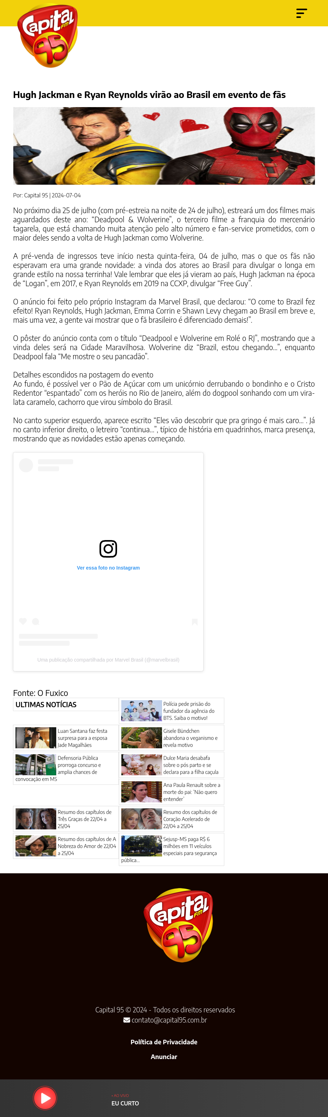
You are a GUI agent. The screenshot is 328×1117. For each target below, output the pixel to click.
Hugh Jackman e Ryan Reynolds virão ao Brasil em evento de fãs (149, 94)
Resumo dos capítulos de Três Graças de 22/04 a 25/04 (84, 819)
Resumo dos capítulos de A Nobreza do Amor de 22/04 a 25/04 (87, 846)
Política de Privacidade (163, 1042)
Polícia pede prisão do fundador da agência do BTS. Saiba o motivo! (188, 711)
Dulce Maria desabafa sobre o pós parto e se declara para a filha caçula (191, 765)
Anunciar (164, 1056)
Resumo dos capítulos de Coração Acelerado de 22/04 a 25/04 (190, 819)
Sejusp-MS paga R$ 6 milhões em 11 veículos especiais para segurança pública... (169, 849)
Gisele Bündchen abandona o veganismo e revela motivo (190, 738)
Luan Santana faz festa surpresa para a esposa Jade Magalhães (82, 738)
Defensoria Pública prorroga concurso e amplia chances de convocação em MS (58, 768)
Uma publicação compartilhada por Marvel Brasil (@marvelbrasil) (108, 660)
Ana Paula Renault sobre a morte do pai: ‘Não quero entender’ (191, 792)
